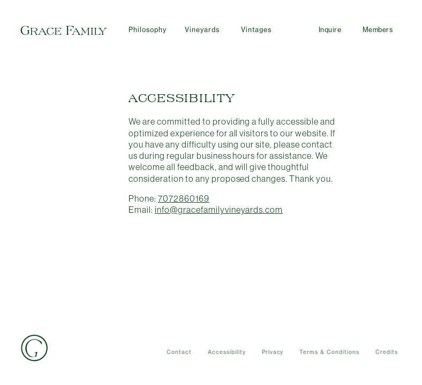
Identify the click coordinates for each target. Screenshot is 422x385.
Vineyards (202, 30)
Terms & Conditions (329, 352)
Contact (179, 352)
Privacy (273, 352)
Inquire (330, 30)
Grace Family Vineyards (63, 30)
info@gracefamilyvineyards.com (219, 209)
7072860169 (183, 198)
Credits (386, 352)
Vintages (256, 30)
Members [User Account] (378, 30)
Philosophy (148, 30)
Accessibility (227, 352)
